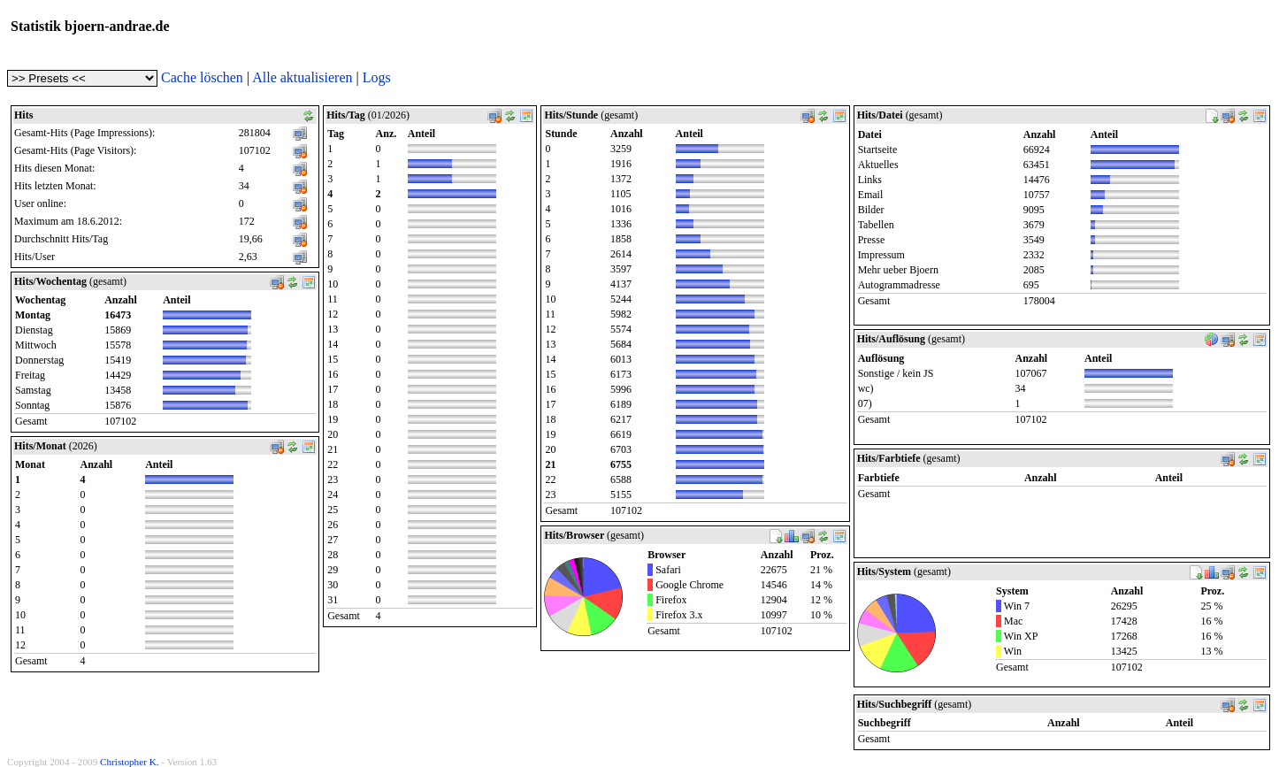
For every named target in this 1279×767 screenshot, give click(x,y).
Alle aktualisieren (302, 77)
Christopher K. (129, 761)
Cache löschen (202, 77)
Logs (377, 77)
